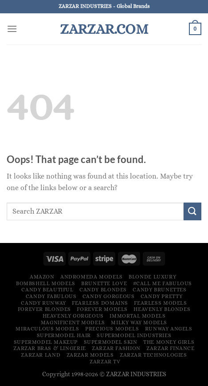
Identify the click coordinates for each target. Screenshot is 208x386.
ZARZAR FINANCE (170, 348)
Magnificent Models (73, 322)
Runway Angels (168, 329)
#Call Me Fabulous (162, 283)
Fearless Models (160, 303)
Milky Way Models (139, 322)
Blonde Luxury (152, 277)
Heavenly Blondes (161, 309)
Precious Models (112, 329)
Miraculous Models (47, 329)
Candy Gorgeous (108, 296)
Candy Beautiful (47, 290)
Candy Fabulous (51, 296)
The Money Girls (168, 342)
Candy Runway (43, 303)
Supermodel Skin (110, 342)
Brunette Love (104, 283)
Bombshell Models (45, 283)
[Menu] (12, 29)
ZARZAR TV (105, 361)
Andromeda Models (91, 277)
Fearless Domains (100, 303)
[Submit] (192, 211)
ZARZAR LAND (40, 355)
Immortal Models (137, 316)
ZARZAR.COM (104, 29)
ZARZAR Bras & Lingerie (49, 348)
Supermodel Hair (64, 335)
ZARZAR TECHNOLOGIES (153, 355)
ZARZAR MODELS (90, 355)
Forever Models (102, 309)
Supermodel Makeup (46, 342)
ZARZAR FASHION (116, 348)
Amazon (42, 277)
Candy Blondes (103, 290)
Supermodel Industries (134, 335)
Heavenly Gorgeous (73, 316)
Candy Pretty (161, 296)
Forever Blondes (44, 309)
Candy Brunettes (159, 290)
